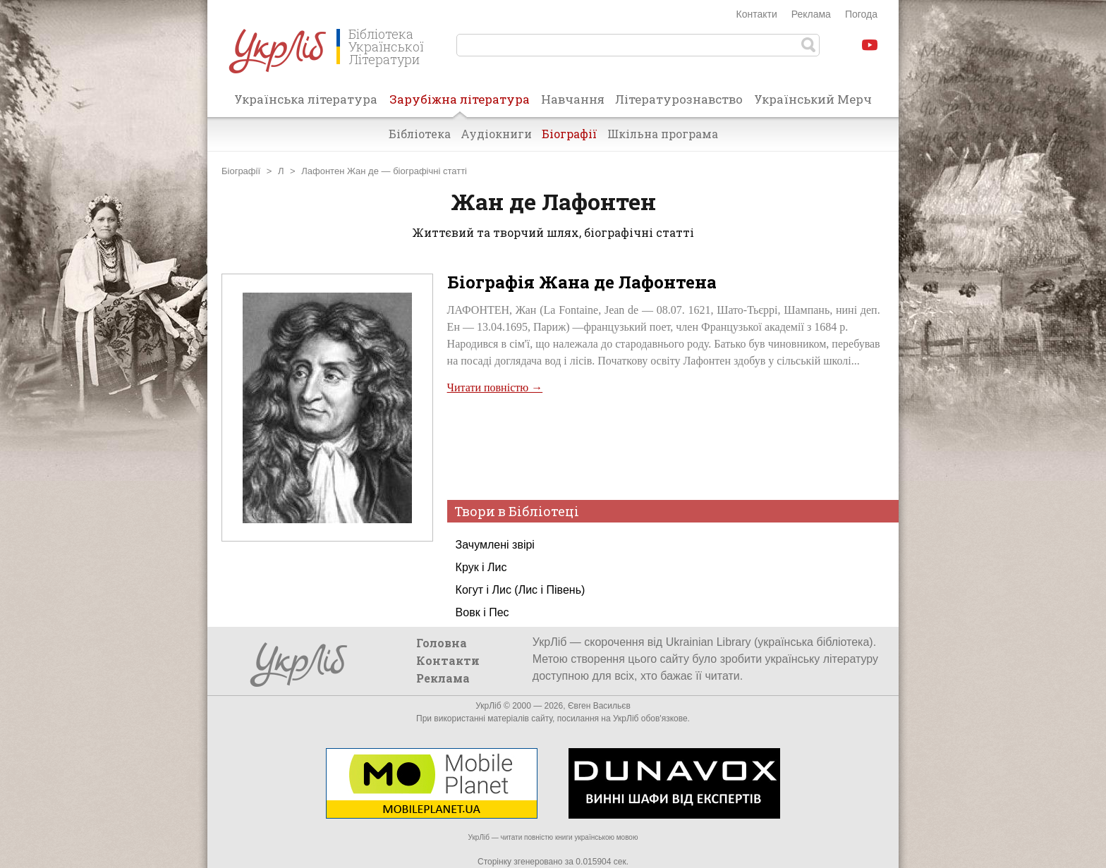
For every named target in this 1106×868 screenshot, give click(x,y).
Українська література (305, 99)
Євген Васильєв (599, 706)
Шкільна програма (662, 133)
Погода (861, 14)
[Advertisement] (663, 445)
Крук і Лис (481, 567)
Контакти (756, 14)
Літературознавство (679, 99)
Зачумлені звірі (495, 545)
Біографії (569, 133)
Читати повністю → (495, 387)
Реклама (811, 14)
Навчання (572, 99)
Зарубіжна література (459, 103)
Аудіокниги (496, 133)
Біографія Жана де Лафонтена (582, 282)
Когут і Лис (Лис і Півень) (520, 590)
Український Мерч (813, 99)
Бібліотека (420, 133)
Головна (441, 642)
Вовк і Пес (482, 612)
